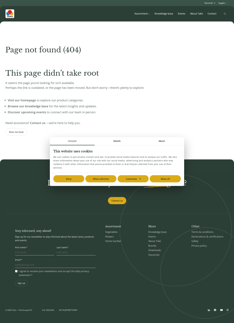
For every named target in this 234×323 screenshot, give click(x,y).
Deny (68, 178)
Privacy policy (199, 245)
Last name (62, 247)
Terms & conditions (202, 232)
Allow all (165, 178)
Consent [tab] (72, 141)
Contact (212, 13)
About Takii (196, 13)
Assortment (142, 13)
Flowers (109, 236)
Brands (152, 245)
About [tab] (162, 141)
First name (20, 247)
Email (18, 259)
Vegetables (111, 232)
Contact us (117, 200)
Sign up (21, 283)
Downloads (154, 250)
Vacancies (154, 254)
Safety (194, 241)
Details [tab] (117, 141)
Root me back (16, 131)
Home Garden (113, 241)
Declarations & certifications (207, 236)
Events (181, 13)
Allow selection (101, 178)
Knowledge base (164, 13)
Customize (133, 178)
